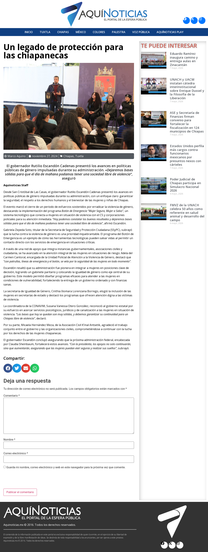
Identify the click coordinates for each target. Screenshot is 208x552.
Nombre (9, 439)
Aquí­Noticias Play (170, 32)
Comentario (11, 395)
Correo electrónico (15, 453)
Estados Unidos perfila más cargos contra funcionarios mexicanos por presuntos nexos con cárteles (187, 155)
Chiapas (63, 32)
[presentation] (29, 480)
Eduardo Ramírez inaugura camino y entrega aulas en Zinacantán (184, 59)
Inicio (29, 32)
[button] (7, 368)
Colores (99, 32)
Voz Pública (141, 32)
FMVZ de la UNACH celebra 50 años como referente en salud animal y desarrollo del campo (187, 212)
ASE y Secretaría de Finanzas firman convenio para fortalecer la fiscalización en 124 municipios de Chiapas (187, 122)
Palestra (118, 32)
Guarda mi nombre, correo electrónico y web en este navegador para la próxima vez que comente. (65, 467)
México (81, 32)
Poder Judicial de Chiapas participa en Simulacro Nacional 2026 (185, 184)
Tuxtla (45, 32)
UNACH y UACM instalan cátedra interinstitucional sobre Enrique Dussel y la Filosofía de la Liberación (187, 88)
